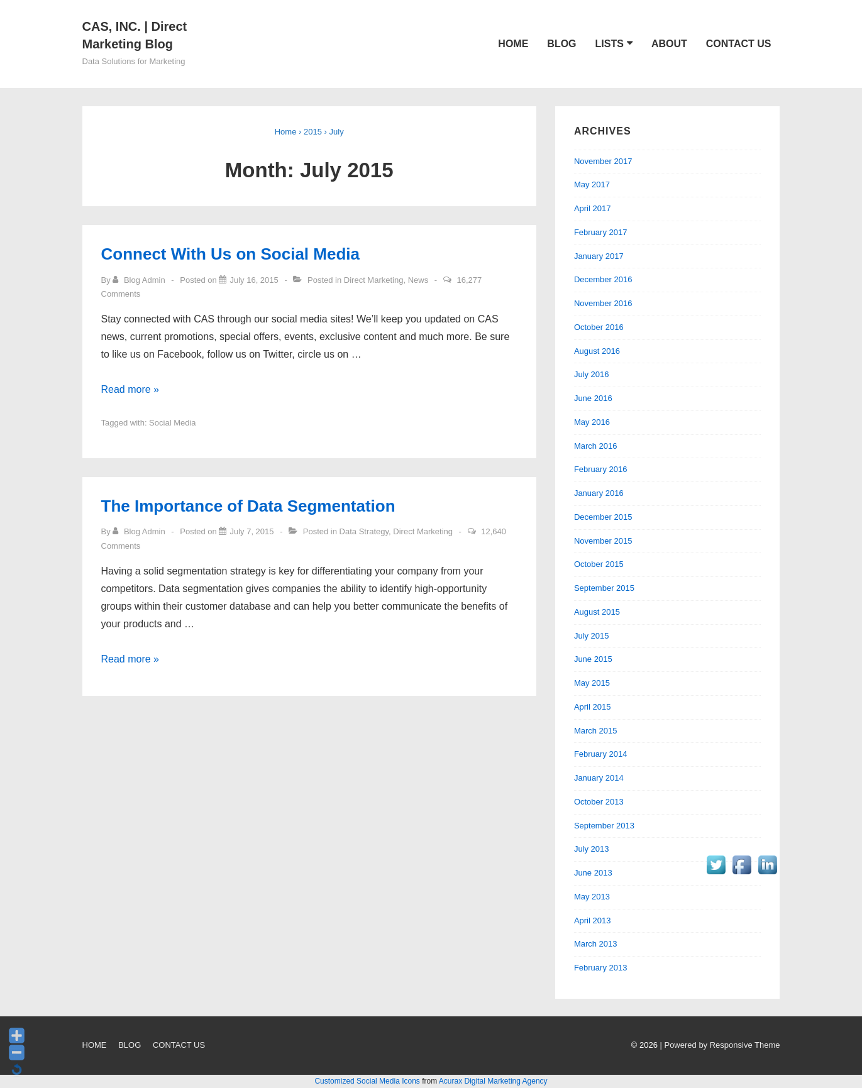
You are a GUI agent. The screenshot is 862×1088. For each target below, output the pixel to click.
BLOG (561, 43)
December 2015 (603, 517)
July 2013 (591, 849)
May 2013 (592, 896)
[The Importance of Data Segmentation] (251, 531)
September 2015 (604, 588)
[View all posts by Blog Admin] (140, 280)
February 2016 (600, 469)
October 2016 (599, 327)
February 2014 (600, 754)
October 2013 (599, 801)
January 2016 (599, 493)
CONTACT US (738, 43)
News (418, 280)
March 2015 (595, 730)
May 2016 (592, 422)
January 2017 (599, 256)
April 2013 (592, 920)
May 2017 (592, 184)
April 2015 (592, 707)
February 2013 (600, 967)
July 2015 (591, 635)
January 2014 (599, 778)
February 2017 (600, 232)
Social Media (172, 422)
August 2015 (597, 612)
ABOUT (669, 43)
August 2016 (597, 351)
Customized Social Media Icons (366, 1081)
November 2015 (603, 541)
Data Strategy (364, 531)
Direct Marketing (374, 280)
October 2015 (599, 564)
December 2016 (603, 279)
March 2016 (595, 446)
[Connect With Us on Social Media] (253, 280)
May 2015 (592, 683)
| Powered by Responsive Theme (720, 1045)
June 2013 (593, 872)
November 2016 (603, 303)
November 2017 (603, 161)
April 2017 (592, 208)
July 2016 (591, 374)
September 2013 (604, 825)
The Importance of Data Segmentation (248, 506)
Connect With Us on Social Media (230, 254)
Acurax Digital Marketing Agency (493, 1081)
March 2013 (595, 943)
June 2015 (593, 659)
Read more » (130, 389)
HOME (513, 43)
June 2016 (593, 398)
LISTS (609, 43)
